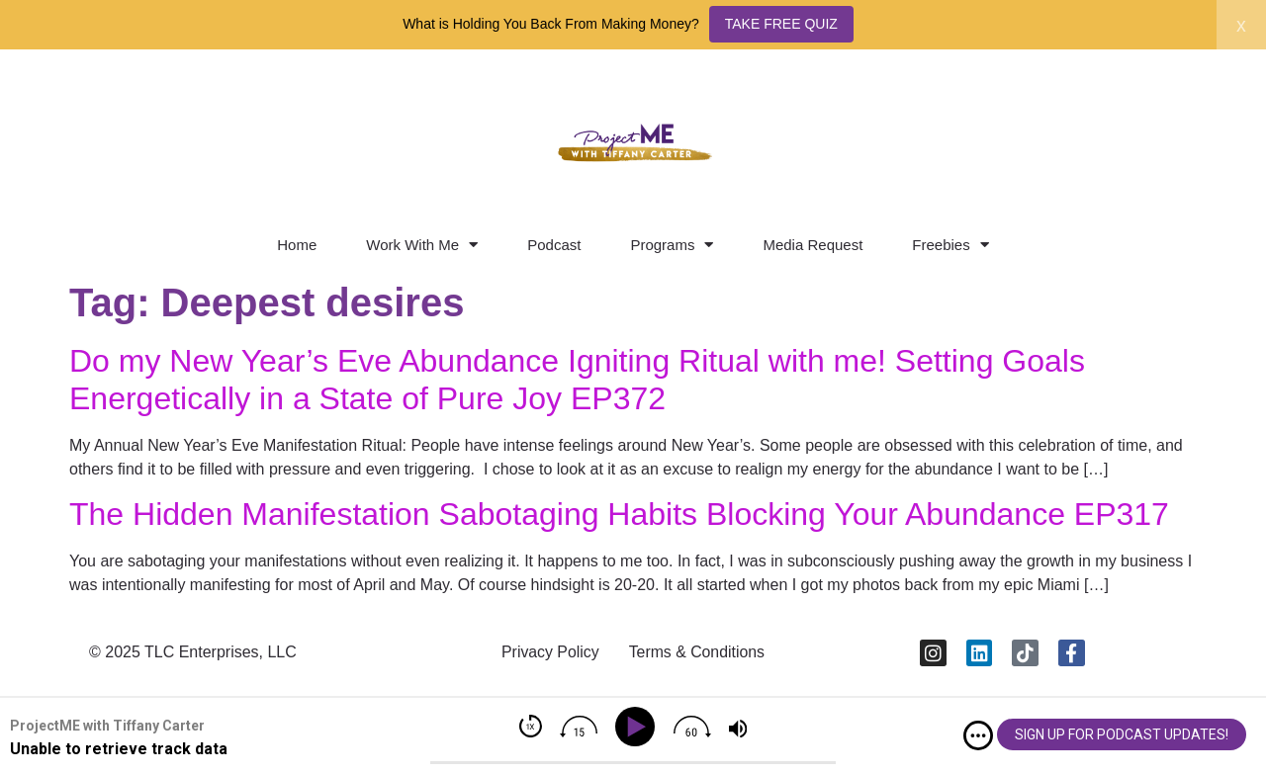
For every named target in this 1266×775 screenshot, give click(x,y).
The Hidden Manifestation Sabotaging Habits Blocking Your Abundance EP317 (619, 514)
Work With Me (422, 244)
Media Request (812, 244)
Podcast (554, 244)
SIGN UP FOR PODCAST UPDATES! (1121, 734)
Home (296, 244)
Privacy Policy (548, 653)
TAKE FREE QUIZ (781, 24)
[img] (978, 735)
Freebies (950, 244)
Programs (671, 244)
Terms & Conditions (698, 653)
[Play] (638, 727)
